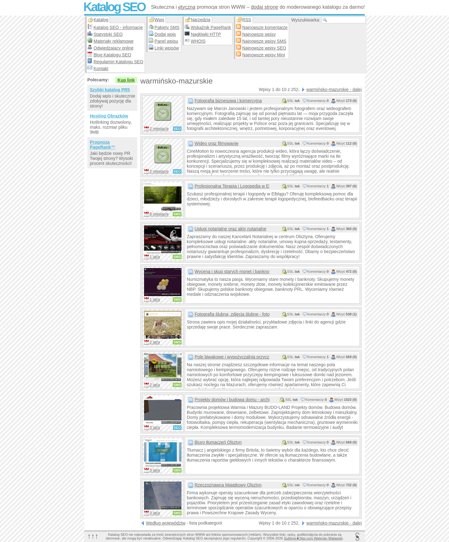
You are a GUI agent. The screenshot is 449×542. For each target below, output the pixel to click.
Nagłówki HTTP (206, 34)
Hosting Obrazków (109, 115)
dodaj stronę (264, 7)
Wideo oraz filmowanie (217, 143)
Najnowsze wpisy (259, 34)
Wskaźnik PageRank (211, 27)
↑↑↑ (93, 536)
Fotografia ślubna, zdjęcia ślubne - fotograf (232, 314)
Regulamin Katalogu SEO (118, 61)
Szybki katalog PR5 (110, 89)
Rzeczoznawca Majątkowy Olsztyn (228, 484)
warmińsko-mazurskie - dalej (334, 89)
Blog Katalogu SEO (112, 54)
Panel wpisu (166, 41)
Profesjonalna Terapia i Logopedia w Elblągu (232, 186)
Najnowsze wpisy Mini (263, 54)
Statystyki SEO (108, 34)
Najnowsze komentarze (265, 27)
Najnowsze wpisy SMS (264, 41)
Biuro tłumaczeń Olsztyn (218, 442)
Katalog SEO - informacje (118, 27)
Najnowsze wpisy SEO (264, 48)
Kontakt (101, 68)
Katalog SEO (114, 7)
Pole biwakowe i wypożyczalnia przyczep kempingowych (232, 356)
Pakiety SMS (167, 27)
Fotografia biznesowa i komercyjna (228, 100)
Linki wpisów (167, 48)
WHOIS (198, 41)
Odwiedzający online (113, 48)
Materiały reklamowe (113, 41)
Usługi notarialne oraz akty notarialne (230, 228)
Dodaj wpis (165, 34)
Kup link (126, 80)
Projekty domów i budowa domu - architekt (232, 399)
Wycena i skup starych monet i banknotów (232, 271)
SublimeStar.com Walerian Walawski (313, 538)
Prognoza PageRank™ (102, 145)
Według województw (166, 522)
